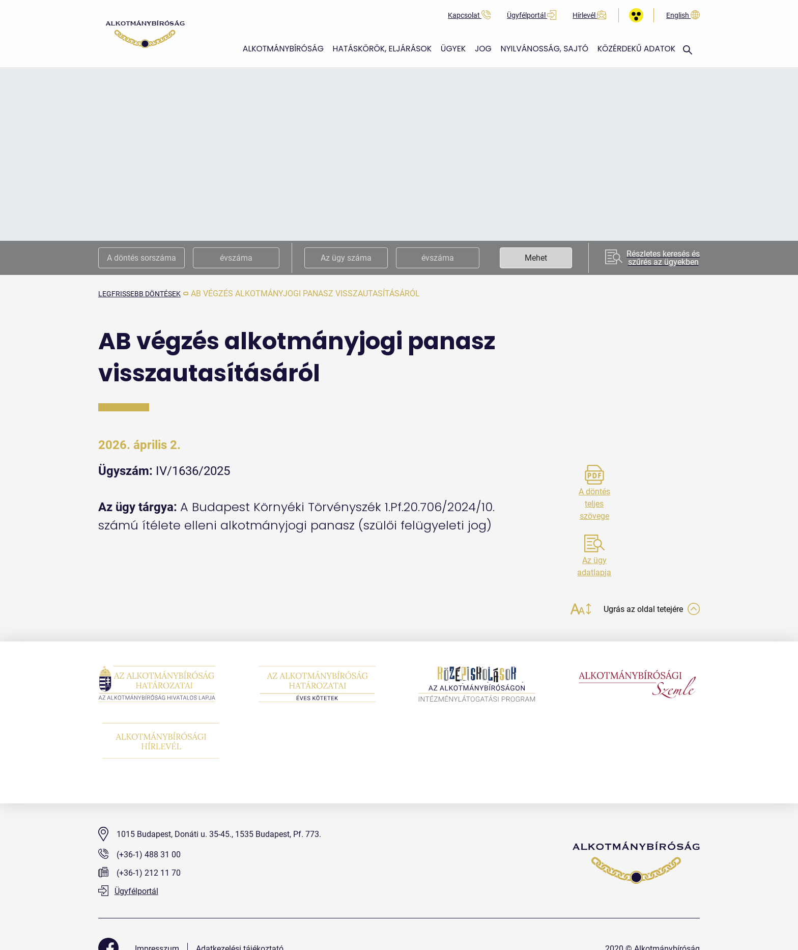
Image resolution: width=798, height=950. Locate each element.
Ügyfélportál (531, 15)
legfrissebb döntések (145, 293)
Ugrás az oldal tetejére (646, 610)
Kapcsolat (469, 15)
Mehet (536, 258)
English (683, 15)
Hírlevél (589, 15)
